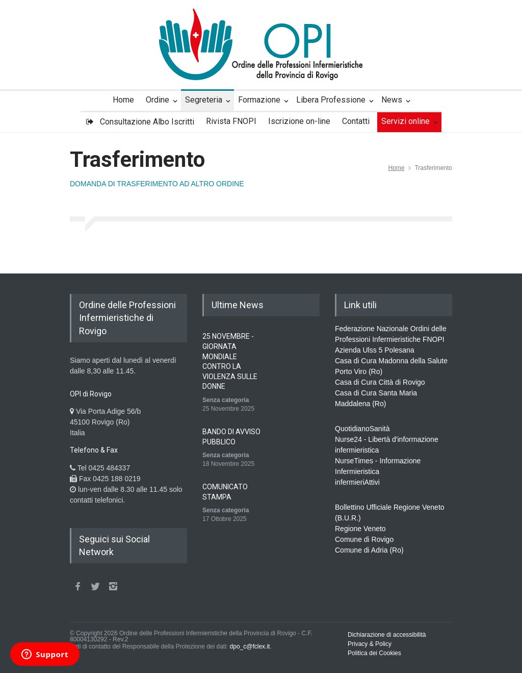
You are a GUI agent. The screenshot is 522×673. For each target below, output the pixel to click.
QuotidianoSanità (362, 429)
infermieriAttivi (357, 482)
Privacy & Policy (370, 643)
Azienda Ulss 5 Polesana (374, 350)
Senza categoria (225, 400)
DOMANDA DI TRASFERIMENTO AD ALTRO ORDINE (157, 184)
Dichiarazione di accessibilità (387, 634)
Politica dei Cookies (374, 653)
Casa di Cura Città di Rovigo (380, 382)
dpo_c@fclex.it (250, 646)
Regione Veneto (360, 529)
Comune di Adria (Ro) (369, 550)
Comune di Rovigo (364, 539)
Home (396, 167)
